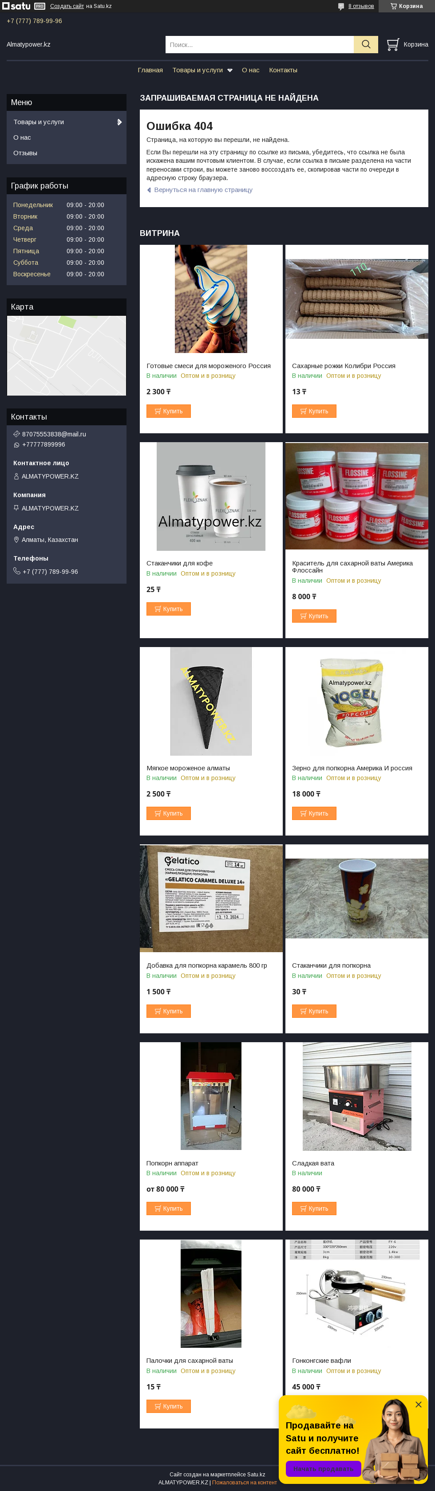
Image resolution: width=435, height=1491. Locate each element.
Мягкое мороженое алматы (188, 768)
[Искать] (366, 44)
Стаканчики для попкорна (331, 965)
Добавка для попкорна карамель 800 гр (206, 965)
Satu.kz (256, 1474)
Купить (173, 411)
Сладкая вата (313, 1163)
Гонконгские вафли (321, 1360)
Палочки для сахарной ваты (189, 1360)
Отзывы (25, 153)
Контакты (283, 70)
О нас (251, 70)
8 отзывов (361, 6)
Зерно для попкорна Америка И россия (352, 768)
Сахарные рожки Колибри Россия (343, 365)
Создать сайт (67, 6)
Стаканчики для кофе (179, 563)
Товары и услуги (197, 70)
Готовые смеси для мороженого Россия (208, 365)
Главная (150, 70)
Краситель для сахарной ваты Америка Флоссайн (352, 567)
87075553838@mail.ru (54, 434)
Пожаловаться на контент (244, 1482)
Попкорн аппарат (172, 1163)
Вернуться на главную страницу (203, 189)
